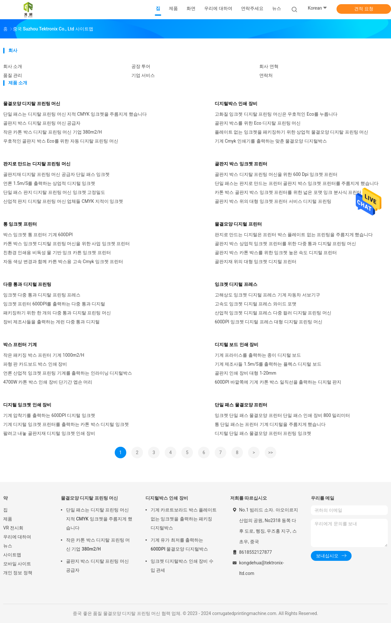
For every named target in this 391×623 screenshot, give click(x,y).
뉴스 (7, 545)
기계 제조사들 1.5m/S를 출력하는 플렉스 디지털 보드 (268, 364)
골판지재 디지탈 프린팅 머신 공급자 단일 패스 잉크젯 (56, 174)
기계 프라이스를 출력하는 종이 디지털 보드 (258, 355)
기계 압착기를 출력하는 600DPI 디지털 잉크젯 (49, 415)
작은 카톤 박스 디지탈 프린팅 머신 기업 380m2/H (52, 132)
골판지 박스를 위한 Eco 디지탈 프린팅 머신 (258, 123)
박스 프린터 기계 (20, 344)
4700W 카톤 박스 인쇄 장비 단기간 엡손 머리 (47, 382)
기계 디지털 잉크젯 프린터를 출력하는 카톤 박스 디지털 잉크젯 (66, 424)
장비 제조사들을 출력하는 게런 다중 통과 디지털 (51, 321)
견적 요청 (363, 8)
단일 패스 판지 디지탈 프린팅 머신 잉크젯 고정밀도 (54, 192)
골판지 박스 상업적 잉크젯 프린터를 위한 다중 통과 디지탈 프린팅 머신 (285, 243)
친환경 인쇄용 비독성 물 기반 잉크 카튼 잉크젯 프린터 (57, 252)
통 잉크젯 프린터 (20, 224)
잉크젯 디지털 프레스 (236, 284)
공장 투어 (140, 66)
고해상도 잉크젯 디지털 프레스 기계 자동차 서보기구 (267, 294)
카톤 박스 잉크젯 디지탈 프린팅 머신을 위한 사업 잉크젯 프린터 (66, 243)
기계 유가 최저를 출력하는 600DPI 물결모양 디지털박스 (179, 544)
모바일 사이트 (17, 563)
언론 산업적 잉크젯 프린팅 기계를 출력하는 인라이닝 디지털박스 (67, 373)
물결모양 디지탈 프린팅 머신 (31, 103)
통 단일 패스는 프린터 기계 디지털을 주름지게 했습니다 (270, 424)
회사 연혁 (268, 66)
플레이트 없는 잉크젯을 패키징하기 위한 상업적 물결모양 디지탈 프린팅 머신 (291, 132)
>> (270, 452)
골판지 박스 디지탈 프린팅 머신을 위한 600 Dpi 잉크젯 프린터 (276, 174)
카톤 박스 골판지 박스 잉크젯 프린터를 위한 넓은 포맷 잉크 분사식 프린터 (288, 192)
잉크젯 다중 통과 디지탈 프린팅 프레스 (41, 294)
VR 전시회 (13, 527)
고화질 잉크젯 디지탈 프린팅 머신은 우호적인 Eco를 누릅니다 (276, 114)
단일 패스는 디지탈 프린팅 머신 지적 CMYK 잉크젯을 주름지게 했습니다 (75, 114)
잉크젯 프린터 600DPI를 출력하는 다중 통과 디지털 (54, 303)
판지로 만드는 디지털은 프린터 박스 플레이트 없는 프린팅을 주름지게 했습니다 (294, 234)
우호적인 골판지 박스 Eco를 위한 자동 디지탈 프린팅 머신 (60, 141)
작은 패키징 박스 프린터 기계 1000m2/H (43, 355)
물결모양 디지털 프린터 (238, 224)
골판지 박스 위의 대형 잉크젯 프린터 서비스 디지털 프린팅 (273, 201)
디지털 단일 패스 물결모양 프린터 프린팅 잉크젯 (263, 433)
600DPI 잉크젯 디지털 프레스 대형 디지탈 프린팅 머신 (268, 321)
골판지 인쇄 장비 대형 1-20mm (245, 373)
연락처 (266, 75)
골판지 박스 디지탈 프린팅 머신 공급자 (41, 123)
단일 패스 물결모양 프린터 (241, 404)
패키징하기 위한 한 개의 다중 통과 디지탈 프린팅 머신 (57, 312)
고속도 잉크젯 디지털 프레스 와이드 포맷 (255, 303)
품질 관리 (12, 75)
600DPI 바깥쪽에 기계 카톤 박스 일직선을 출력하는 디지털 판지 (278, 382)
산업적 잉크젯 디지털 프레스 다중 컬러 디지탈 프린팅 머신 (273, 312)
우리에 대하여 (17, 536)
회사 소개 (12, 66)
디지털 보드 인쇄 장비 (236, 344)
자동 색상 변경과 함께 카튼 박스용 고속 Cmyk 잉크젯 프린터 (63, 261)
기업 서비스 (143, 75)
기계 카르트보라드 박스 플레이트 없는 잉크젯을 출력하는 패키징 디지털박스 (184, 518)
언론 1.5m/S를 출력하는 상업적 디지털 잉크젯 (49, 183)
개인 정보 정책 (17, 572)
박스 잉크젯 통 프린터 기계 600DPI (38, 234)
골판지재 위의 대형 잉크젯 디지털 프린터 (255, 261)
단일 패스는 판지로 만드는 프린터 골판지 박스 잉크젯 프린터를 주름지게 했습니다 (297, 183)
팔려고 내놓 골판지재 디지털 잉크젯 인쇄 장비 (49, 433)
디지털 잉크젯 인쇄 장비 (27, 404)
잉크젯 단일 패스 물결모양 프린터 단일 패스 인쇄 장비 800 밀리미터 (282, 415)
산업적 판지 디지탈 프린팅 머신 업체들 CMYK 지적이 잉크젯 (63, 201)
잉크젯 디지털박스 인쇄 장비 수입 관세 (182, 566)
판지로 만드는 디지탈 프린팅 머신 (37, 163)
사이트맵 (12, 554)
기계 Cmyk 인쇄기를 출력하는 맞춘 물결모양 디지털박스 (271, 141)
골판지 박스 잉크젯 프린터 (241, 163)
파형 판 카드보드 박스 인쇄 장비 (35, 364)
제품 (7, 518)
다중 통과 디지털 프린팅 (27, 284)
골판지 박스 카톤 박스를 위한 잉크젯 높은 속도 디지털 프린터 (276, 252)
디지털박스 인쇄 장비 (236, 103)
